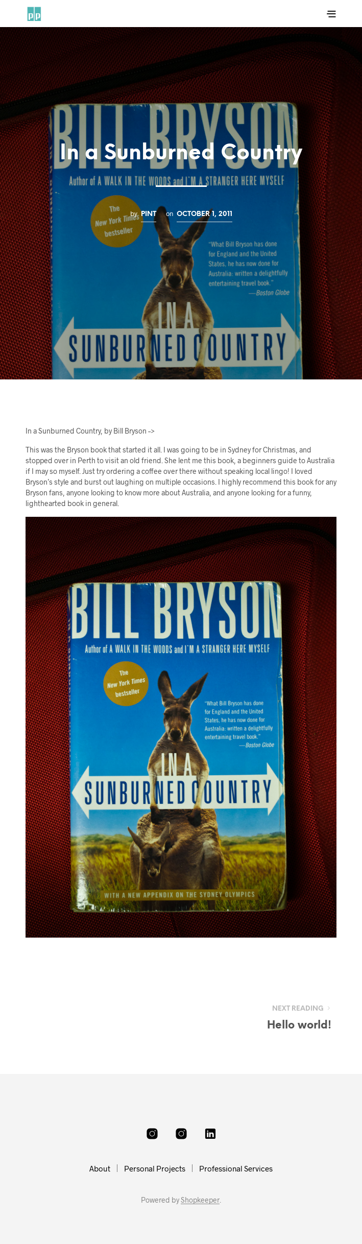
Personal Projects (154, 1168)
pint (148, 214)
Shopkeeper (200, 1200)
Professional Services (236, 1168)
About (99, 1168)
